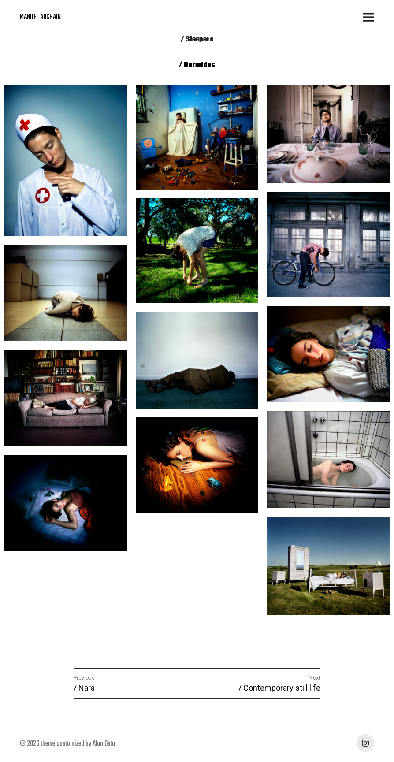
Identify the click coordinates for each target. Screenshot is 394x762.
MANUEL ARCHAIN (40, 17)
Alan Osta (104, 744)
